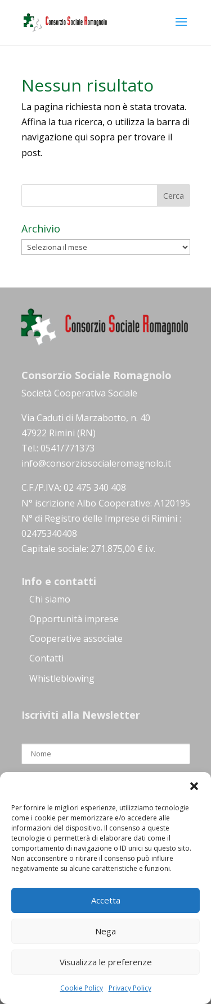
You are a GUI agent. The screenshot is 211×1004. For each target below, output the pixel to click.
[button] (194, 786)
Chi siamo (49, 599)
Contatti (46, 658)
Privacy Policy (130, 988)
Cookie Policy (81, 988)
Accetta (105, 900)
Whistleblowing (62, 678)
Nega (105, 931)
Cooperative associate (76, 638)
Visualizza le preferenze (106, 962)
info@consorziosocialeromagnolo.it (96, 463)
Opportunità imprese (74, 619)
